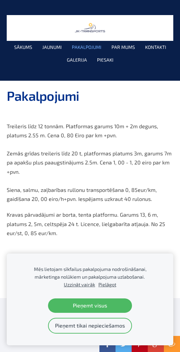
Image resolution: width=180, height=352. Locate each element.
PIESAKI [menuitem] (105, 60)
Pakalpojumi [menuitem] (86, 47)
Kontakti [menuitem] (155, 47)
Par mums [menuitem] (123, 47)
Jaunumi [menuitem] (52, 47)
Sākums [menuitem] (23, 47)
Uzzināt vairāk (79, 284)
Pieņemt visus (90, 305)
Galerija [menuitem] (77, 60)
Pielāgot (107, 284)
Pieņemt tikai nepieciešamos (90, 325)
